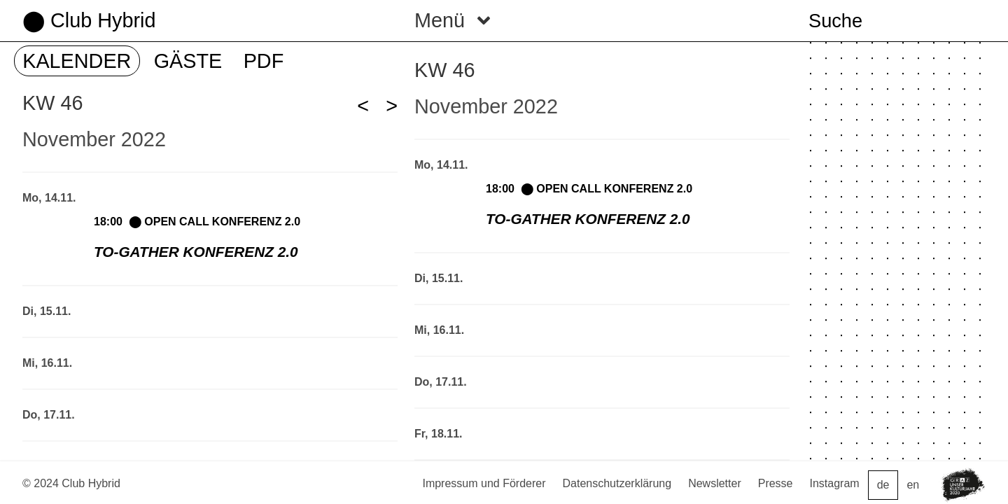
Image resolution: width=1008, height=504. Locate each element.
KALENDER (76, 61)
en (912, 485)
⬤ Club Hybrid (88, 20)
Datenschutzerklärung (617, 483)
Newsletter (714, 483)
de (883, 485)
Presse (775, 483)
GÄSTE (188, 61)
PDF (264, 61)
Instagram (835, 483)
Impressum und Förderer (483, 483)
